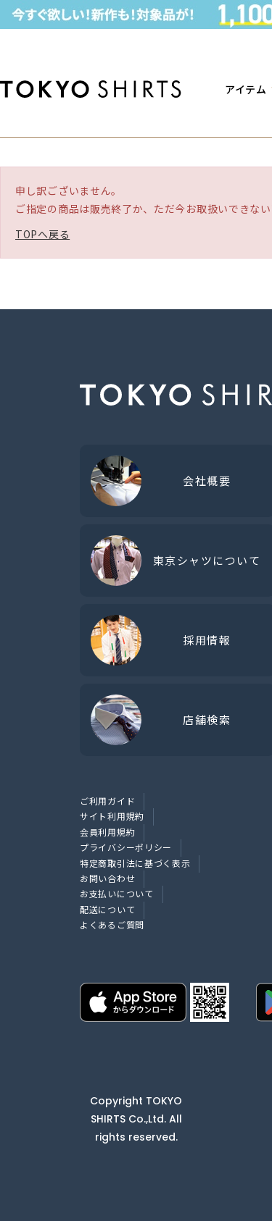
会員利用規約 (107, 832)
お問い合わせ (107, 878)
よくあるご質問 (112, 924)
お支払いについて (117, 893)
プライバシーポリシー (126, 847)
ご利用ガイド (107, 800)
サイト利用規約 (112, 816)
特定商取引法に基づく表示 (135, 863)
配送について (107, 909)
